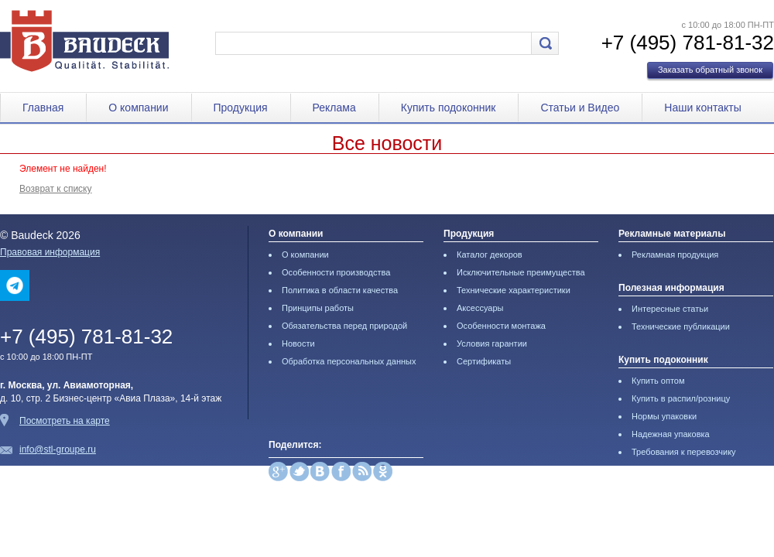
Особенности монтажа (501, 325)
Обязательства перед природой (344, 325)
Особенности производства (336, 272)
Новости (298, 343)
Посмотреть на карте (64, 420)
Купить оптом (658, 380)
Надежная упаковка (671, 434)
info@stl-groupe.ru (57, 449)
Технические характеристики (513, 290)
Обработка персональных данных (349, 361)
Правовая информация (50, 252)
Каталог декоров (489, 254)
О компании (138, 107)
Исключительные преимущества (521, 272)
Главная (42, 107)
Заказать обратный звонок (710, 69)
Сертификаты (484, 361)
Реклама (334, 107)
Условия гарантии (492, 343)
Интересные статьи (670, 308)
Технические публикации (681, 326)
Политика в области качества (340, 290)
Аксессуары (480, 308)
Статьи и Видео (579, 107)
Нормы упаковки (664, 416)
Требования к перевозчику (684, 451)
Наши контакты (702, 107)
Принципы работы (318, 308)
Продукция (241, 107)
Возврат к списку (55, 188)
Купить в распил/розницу (681, 398)
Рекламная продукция (675, 254)
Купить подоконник (448, 107)
